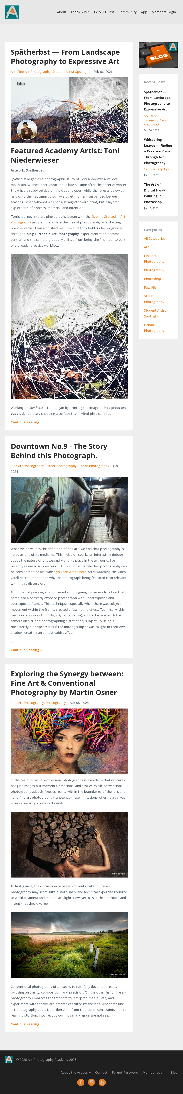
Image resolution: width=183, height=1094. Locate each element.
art (13, 71)
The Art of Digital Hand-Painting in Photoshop (154, 193)
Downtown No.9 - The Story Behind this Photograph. (59, 450)
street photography (61, 466)
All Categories (154, 238)
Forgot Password (125, 1072)
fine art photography (34, 71)
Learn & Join (80, 12)
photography (56, 702)
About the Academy (76, 1072)
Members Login (164, 12)
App (144, 12)
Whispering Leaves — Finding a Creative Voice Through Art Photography (158, 151)
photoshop (152, 279)
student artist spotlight (71, 71)
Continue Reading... (26, 422)
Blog (174, 1072)
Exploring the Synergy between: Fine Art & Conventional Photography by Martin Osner (67, 683)
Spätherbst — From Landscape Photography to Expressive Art (65, 56)
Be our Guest (104, 12)
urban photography (93, 466)
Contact (101, 1072)
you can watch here (71, 572)
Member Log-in (154, 1072)
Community (128, 12)
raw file (150, 287)
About (61, 12)
